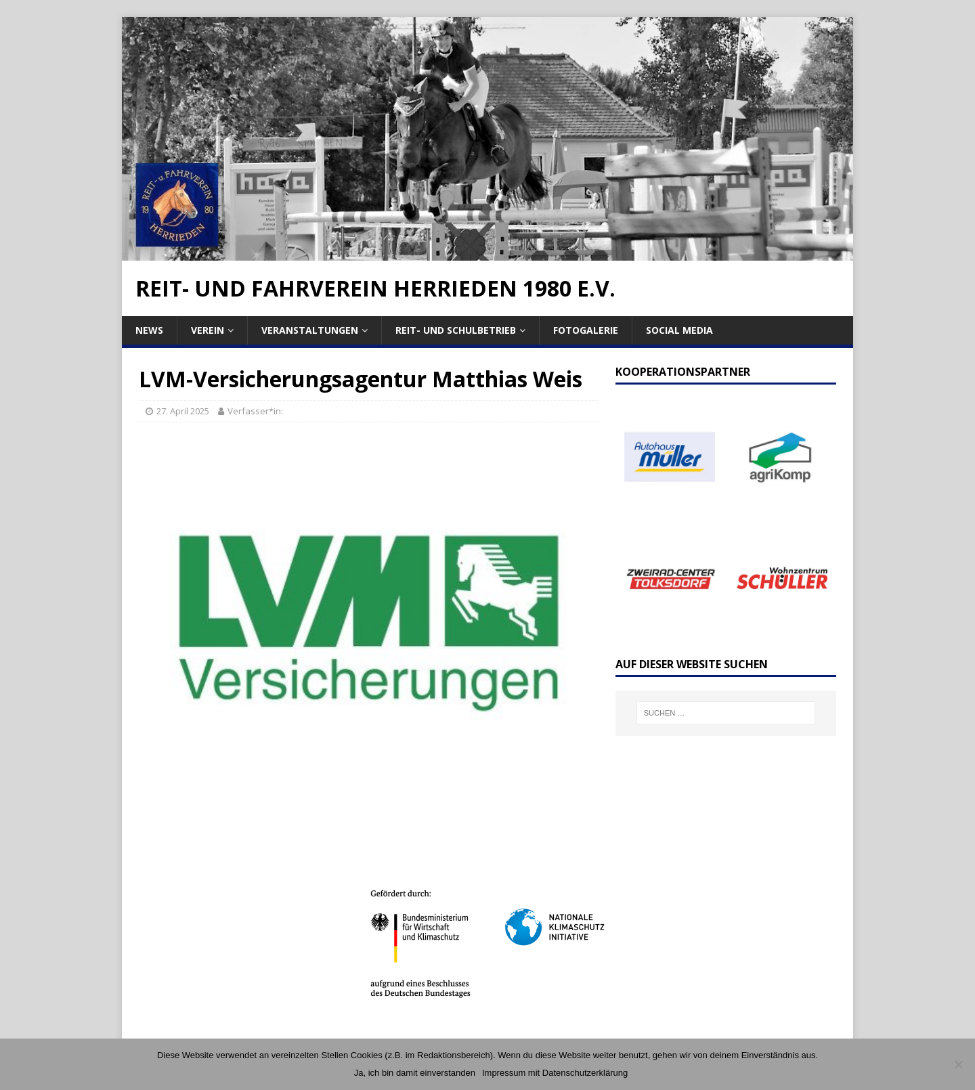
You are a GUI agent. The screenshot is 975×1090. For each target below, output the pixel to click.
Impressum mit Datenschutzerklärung (555, 1073)
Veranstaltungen (309, 330)
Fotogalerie (585, 330)
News (149, 330)
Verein (207, 330)
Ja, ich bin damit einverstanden (414, 1073)
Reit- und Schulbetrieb (455, 330)
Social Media (679, 330)
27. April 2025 (182, 411)
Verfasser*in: (255, 411)
